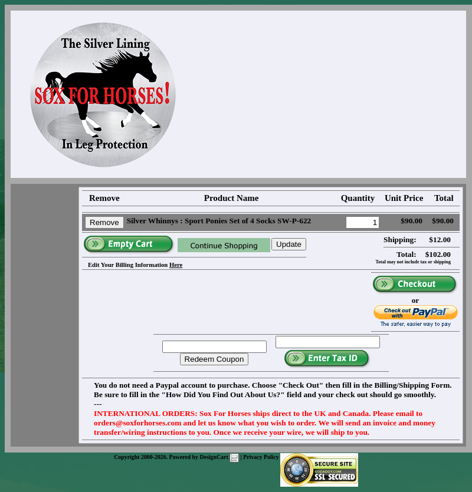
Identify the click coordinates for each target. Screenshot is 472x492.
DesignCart (219, 457)
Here (175, 265)
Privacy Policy (261, 457)
